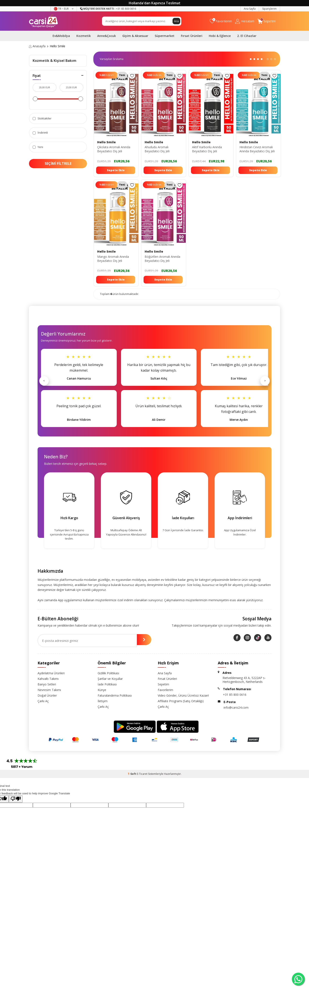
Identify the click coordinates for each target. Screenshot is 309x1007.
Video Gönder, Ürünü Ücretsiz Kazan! (183, 695)
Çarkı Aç (43, 701)
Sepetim (163, 684)
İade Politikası (107, 684)
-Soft (132, 774)
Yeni (38, 147)
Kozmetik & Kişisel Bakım (54, 60)
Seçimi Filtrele (58, 163)
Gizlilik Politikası (108, 673)
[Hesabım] (244, 21)
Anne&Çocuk (106, 36)
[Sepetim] (267, 21)
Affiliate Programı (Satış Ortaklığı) (181, 701)
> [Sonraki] (265, 381)
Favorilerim (165, 690)
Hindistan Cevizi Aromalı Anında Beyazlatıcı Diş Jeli (257, 149)
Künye (102, 690)
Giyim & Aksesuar (135, 36)
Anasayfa (37, 46)
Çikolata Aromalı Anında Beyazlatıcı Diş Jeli (113, 149)
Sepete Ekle (116, 170)
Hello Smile (106, 142)
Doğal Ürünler (47, 695)
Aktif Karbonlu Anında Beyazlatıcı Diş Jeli (207, 149)
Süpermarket (164, 36)
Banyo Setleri (47, 684)
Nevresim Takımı (49, 690)
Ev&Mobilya (61, 36)
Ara (176, 21)
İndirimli (40, 132)
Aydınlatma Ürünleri (51, 673)
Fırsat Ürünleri (191, 36)
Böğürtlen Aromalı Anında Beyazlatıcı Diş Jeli (162, 259)
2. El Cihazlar (246, 36)
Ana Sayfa (250, 9)
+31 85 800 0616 (234, 695)
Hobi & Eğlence (220, 36)
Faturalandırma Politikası (115, 695)
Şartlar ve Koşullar (110, 679)
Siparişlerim (269, 9)
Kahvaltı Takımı (48, 679)
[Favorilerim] (221, 21)
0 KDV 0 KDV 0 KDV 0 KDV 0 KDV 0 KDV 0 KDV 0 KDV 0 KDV (113, 59)
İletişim (103, 701)
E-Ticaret (142, 774)
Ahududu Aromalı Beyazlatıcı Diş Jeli (157, 149)
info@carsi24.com (236, 707)
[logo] (43, 21)
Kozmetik (83, 36)
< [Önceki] (44, 381)
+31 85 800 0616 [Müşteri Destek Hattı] (108, 9)
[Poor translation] (16, 799)
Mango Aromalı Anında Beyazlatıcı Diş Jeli (113, 259)
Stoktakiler (42, 118)
